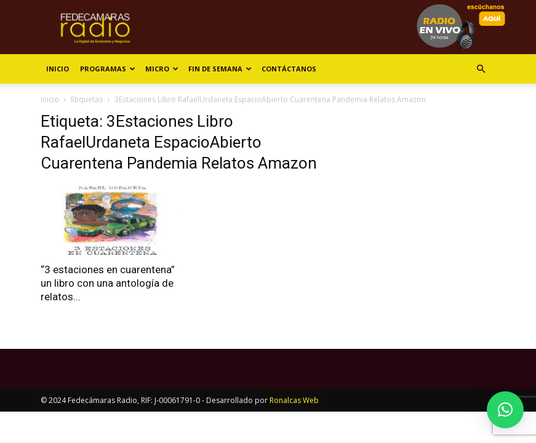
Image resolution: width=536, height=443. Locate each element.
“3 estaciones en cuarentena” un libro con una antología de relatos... (108, 283)
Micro (161, 68)
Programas (107, 68)
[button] (481, 69)
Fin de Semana (220, 68)
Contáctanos (289, 68)
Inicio (57, 68)
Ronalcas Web (294, 400)
